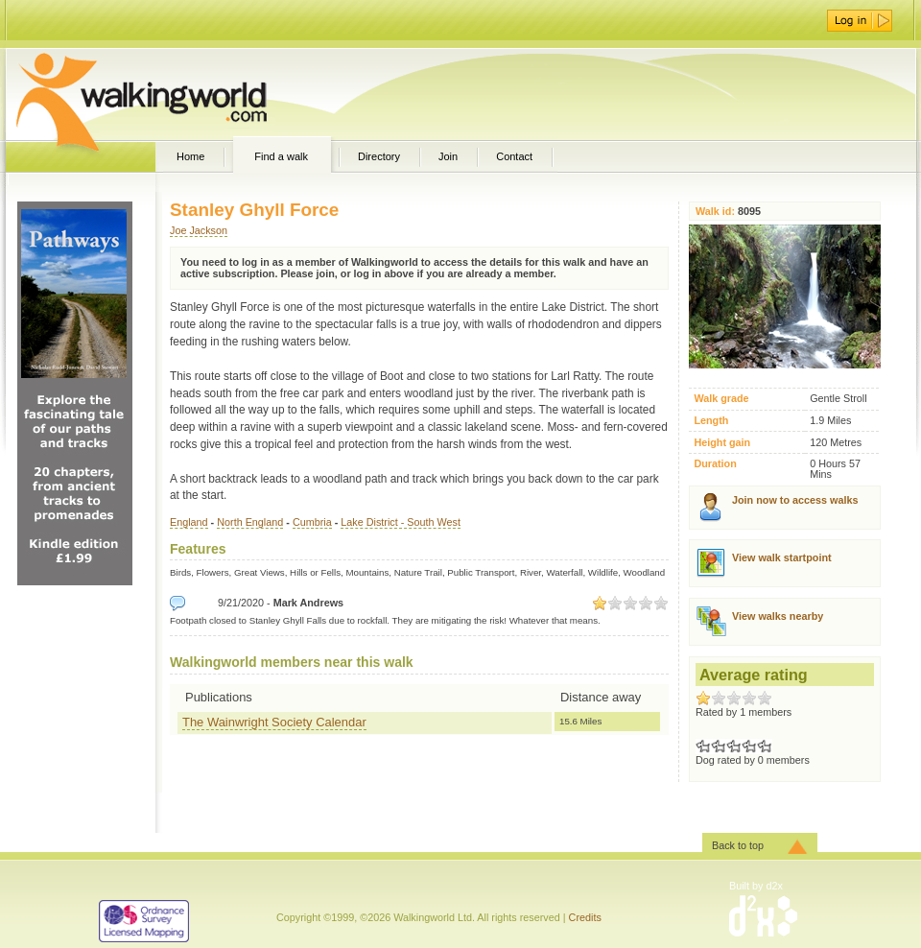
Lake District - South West (400, 522)
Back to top (738, 845)
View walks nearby (777, 616)
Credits (585, 917)
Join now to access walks (795, 500)
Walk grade (721, 398)
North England (250, 522)
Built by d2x (756, 885)
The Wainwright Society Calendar (274, 722)
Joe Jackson (198, 230)
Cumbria (312, 522)
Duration (715, 464)
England (189, 522)
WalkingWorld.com (175, 94)
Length (711, 420)
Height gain (722, 443)
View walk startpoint (782, 557)
